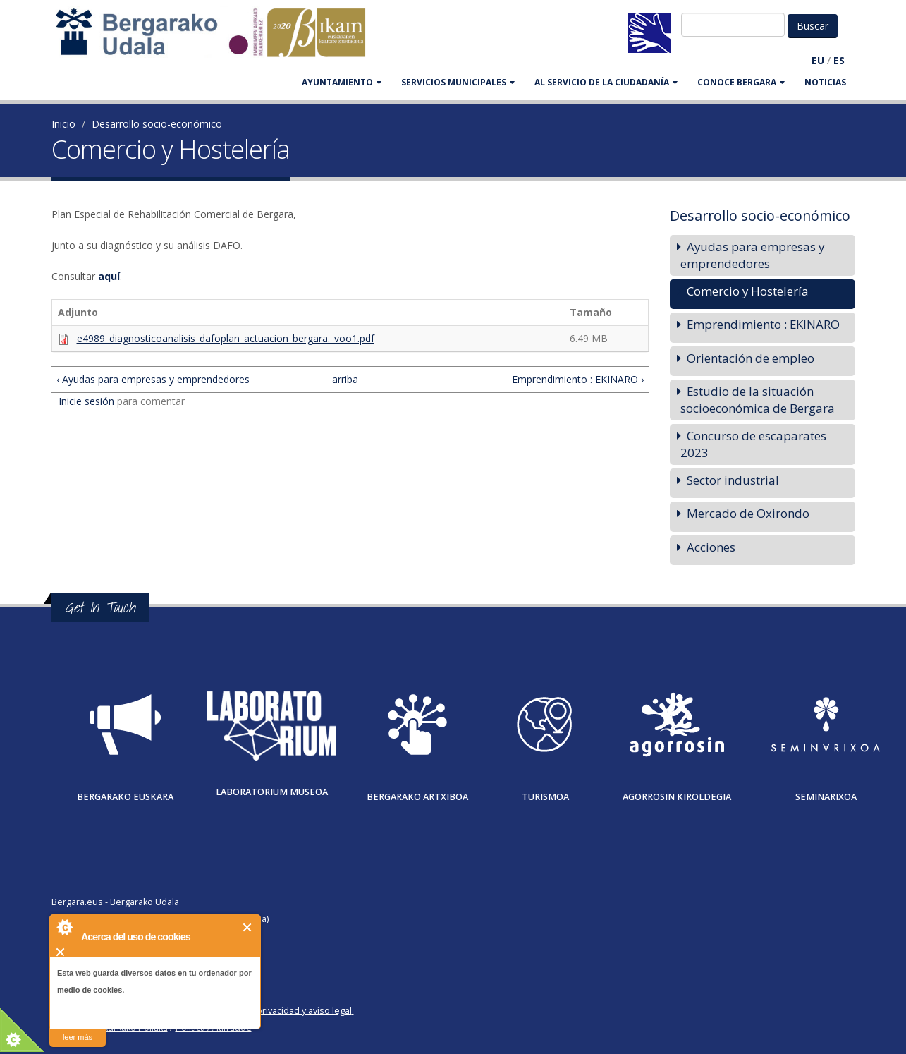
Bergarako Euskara (125, 797)
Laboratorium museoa (272, 792)
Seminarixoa (826, 797)
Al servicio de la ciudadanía (606, 82)
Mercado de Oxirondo (748, 513)
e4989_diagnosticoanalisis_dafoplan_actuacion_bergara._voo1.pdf (225, 338)
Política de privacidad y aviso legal (282, 1011)
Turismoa (545, 797)
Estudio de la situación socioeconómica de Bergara (757, 399)
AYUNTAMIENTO (341, 82)
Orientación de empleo (750, 358)
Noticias (825, 82)
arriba (343, 379)
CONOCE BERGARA (741, 82)
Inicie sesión (86, 401)
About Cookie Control (64, 927)
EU (818, 60)
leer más (77, 1037)
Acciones (711, 547)
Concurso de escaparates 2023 (753, 444)
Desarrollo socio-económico (157, 124)
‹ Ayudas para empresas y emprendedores (153, 379)
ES (839, 60)
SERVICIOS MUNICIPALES (458, 82)
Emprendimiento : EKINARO (763, 324)
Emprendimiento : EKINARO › (578, 379)
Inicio (63, 124)
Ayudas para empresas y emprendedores (752, 255)
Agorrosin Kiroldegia (677, 797)
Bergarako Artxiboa (417, 797)
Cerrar (247, 927)
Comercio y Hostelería (748, 291)
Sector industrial (733, 480)
